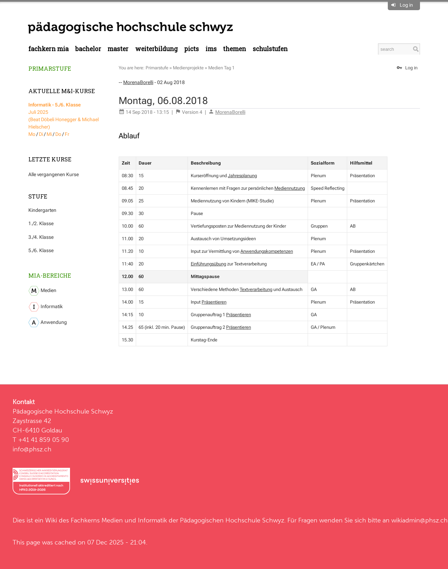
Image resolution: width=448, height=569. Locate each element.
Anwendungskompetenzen (266, 251)
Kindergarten (42, 210)
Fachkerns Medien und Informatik (119, 520)
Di (41, 134)
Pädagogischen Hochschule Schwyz (232, 520)
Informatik (45, 307)
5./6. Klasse (41, 250)
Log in (406, 5)
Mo (31, 134)
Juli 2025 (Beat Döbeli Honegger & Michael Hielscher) (63, 116)
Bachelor (88, 49)
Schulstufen (270, 49)
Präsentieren (214, 302)
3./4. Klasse (41, 237)
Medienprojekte (188, 67)
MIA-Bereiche (49, 275)
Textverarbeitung (256, 289)
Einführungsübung (208, 263)
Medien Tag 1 (221, 67)
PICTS (191, 49)
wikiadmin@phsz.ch (419, 520)
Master (117, 49)
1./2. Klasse (41, 223)
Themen (234, 49)
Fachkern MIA (48, 49)
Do (58, 134)
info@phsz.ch (32, 449)
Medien (42, 291)
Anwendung (47, 322)
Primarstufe (49, 68)
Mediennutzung (289, 188)
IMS (211, 49)
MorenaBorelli (138, 82)
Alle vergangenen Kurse (53, 174)
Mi (49, 134)
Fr (67, 134)
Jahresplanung (242, 175)
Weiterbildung (156, 49)
